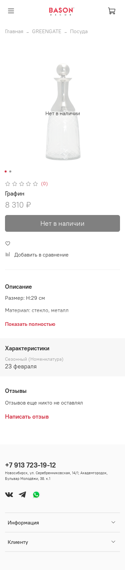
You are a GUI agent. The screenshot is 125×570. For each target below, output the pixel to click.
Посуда (79, 31)
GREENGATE (46, 31)
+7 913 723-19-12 (30, 465)
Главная (14, 31)
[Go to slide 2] (10, 171)
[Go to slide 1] (5, 171)
